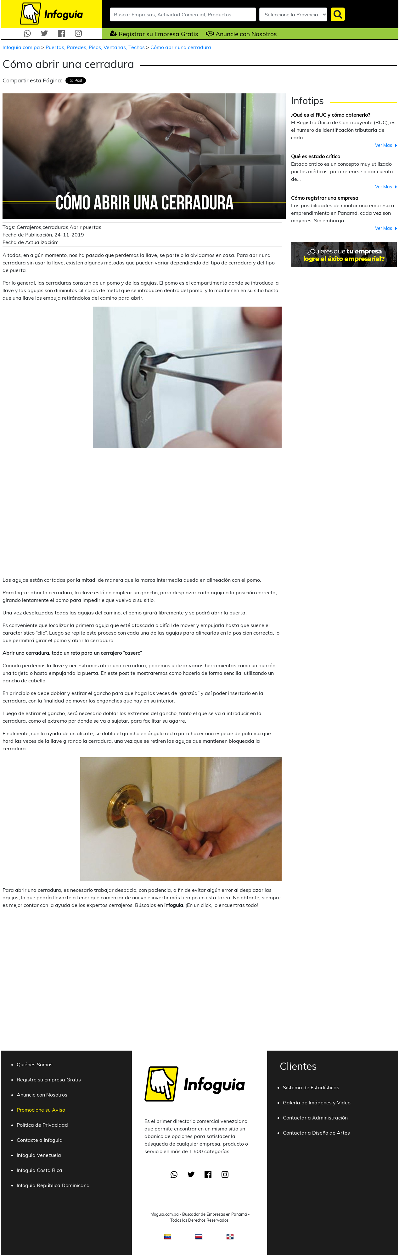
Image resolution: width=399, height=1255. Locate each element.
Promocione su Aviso (41, 1110)
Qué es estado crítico (315, 156)
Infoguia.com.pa (22, 47)
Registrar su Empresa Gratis (158, 34)
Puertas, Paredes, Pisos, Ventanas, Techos (96, 47)
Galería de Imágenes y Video (317, 1102)
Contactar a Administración (315, 1117)
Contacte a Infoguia (40, 1140)
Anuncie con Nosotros (246, 34)
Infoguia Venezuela (39, 1155)
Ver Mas (383, 145)
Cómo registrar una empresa (324, 198)
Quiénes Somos (35, 1064)
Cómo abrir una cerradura (180, 47)
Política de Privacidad (42, 1125)
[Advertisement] (60, 512)
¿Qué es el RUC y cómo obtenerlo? (330, 115)
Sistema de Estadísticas (311, 1087)
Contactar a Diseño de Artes (316, 1133)
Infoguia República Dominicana (53, 1185)
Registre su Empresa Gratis (49, 1079)
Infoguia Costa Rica (39, 1170)
